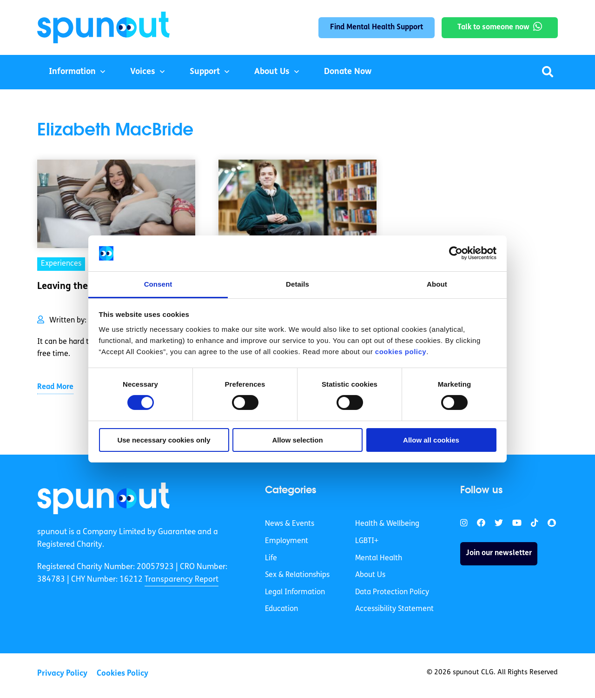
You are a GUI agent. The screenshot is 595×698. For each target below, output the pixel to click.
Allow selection (297, 440)
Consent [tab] (158, 284)
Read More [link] (55, 387)
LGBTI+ (366, 541)
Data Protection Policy (392, 592)
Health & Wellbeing (387, 524)
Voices (142, 71)
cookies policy (400, 352)
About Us (272, 71)
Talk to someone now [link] (493, 27)
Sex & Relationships (297, 575)
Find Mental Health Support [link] (376, 27)
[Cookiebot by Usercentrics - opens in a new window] (455, 253)
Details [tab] (297, 284)
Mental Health (378, 558)
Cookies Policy (122, 674)
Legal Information (295, 592)
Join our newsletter (499, 553)
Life (271, 558)
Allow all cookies (431, 440)
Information (72, 71)
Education (281, 609)
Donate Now (347, 71)
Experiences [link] (61, 264)
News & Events (289, 524)
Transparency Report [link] (181, 580)
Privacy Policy (62, 674)
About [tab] (437, 284)
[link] (103, 498)
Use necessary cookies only (163, 440)
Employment (286, 541)
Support (205, 71)
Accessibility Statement (394, 609)
